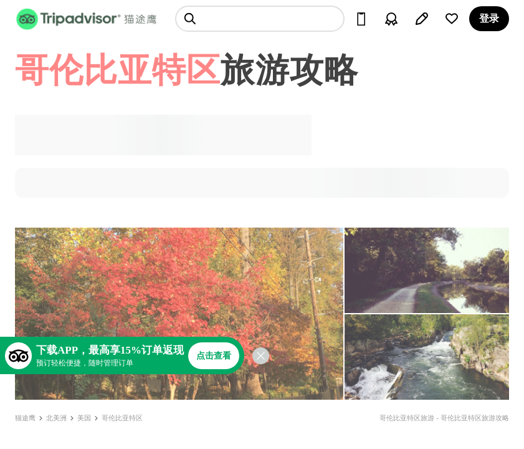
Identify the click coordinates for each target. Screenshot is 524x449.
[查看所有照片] (179, 314)
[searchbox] (260, 19)
